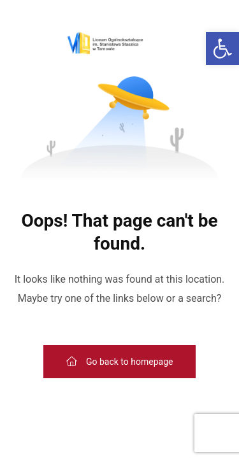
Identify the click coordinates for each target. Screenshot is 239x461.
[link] (222, 48)
